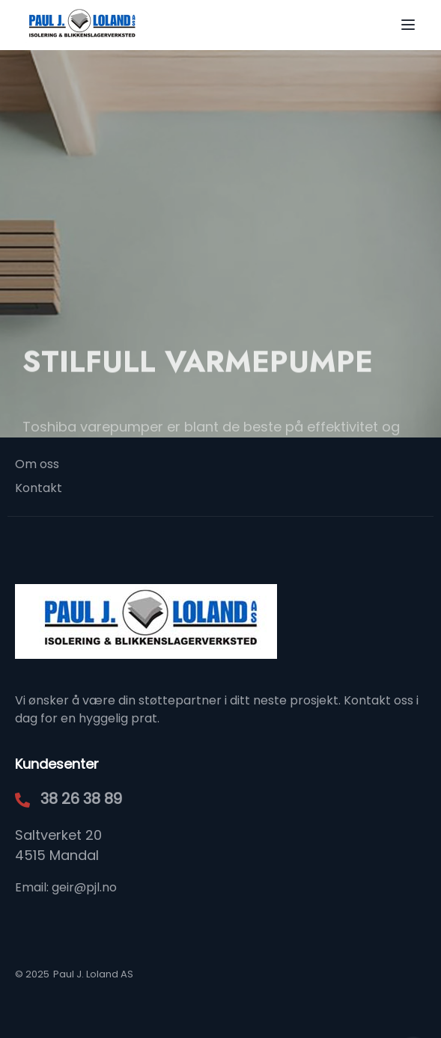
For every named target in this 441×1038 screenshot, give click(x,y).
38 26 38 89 (81, 798)
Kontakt (38, 488)
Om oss (37, 464)
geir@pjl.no (84, 887)
